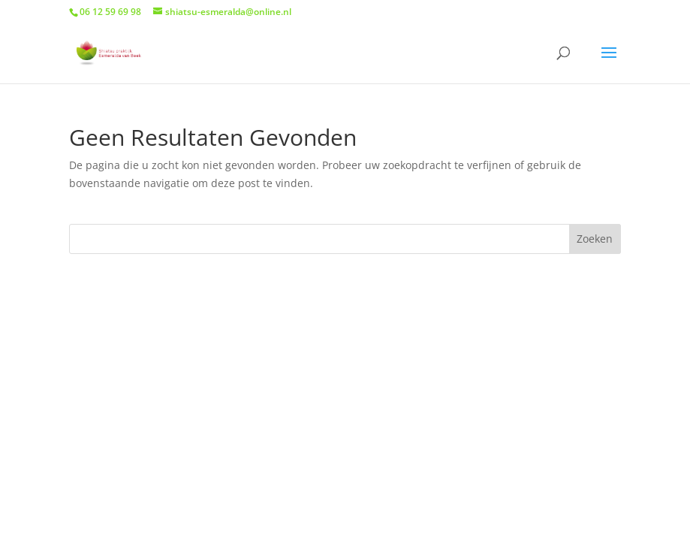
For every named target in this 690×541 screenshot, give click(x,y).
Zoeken (595, 238)
